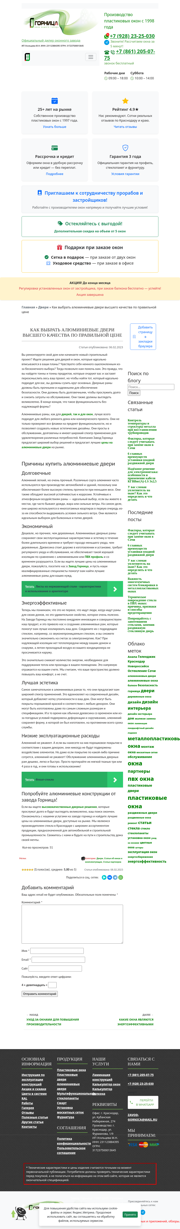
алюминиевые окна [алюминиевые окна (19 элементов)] (143, 680)
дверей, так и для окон (77, 414)
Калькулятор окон (106, 1084)
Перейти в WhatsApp (145, 1102)
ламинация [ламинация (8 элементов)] (141, 723)
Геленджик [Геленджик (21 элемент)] (146, 657)
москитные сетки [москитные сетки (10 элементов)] (147, 752)
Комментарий (32, 902)
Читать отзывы (125, 127)
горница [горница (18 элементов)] (134, 691)
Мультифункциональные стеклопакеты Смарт (76, 1098)
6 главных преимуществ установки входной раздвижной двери (141, 458)
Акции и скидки (34, 1089)
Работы (27, 1103)
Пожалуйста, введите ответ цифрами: (47, 977)
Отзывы (28, 1112)
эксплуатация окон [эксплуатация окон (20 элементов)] (142, 852)
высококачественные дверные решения (69, 807)
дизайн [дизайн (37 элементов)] (134, 702)
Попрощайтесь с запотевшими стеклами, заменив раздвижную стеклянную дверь (141, 625)
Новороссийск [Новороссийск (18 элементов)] (138, 666)
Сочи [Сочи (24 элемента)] (152, 671)
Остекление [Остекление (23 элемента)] (137, 671)
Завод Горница (78, 566)
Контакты (29, 1127)
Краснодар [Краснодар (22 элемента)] (136, 661)
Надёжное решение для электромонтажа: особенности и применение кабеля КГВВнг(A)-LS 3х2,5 (143, 475)
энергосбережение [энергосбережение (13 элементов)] (140, 857)
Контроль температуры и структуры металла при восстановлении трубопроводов (142, 426)
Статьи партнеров (112, 862)
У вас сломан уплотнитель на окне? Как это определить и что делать (140, 493)
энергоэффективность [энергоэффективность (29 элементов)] (147, 861)
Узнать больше (54, 127)
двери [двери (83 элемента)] (148, 690)
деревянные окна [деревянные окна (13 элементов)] (139, 696)
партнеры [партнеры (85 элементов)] (139, 771)
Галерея (28, 1108)
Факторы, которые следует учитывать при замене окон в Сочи (141, 443)
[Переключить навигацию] (90, 57)
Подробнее (54, 174)
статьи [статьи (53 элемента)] (145, 822)
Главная (28, 307)
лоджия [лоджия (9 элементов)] (132, 732)
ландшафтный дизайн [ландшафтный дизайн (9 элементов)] (141, 728)
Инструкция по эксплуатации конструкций (33, 1079)
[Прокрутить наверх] (16, 1217)
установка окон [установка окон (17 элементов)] (139, 838)
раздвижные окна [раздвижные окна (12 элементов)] (139, 817)
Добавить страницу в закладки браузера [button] (143, 336)
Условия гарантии (125, 174)
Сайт (25, 968)
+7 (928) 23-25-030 (132, 35)
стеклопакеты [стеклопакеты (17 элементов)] (138, 833)
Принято (130, 1214)
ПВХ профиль (94, 557)
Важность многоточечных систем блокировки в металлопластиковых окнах (143, 585)
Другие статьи (32, 1122)
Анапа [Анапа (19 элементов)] (132, 657)
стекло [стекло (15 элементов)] (145, 828)
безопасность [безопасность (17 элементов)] (148, 685)
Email (26, 959)
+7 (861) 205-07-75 (129, 54)
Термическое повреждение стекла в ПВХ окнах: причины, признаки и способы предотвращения (142, 604)
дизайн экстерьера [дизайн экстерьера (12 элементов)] (140, 714)
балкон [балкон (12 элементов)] (132, 685)
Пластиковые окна (71, 1070)
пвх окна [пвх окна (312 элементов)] (141, 778)
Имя (25, 951)
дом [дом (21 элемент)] (131, 718)
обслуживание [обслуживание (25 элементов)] (140, 757)
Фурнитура (65, 1117)
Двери (43, 307)
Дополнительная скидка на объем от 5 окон (90, 231)
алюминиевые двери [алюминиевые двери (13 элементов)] (142, 676)
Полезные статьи (35, 1117)
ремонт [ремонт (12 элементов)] (132, 823)
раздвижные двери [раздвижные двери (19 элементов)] (142, 813)
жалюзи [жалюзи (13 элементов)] (140, 718)
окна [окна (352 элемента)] (135, 763)
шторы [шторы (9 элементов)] (139, 847)
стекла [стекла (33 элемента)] (134, 828)
